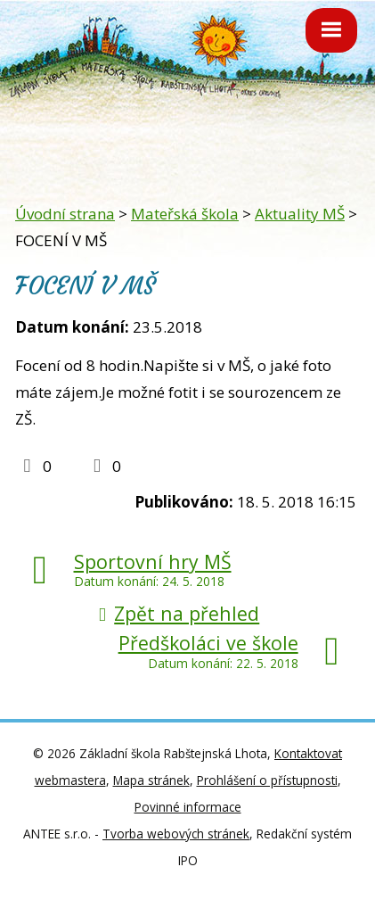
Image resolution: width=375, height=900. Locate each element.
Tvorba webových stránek (175, 833)
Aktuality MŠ (300, 213)
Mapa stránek (151, 780)
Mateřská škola (185, 213)
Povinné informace (188, 806)
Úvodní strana (65, 213)
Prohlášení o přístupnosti (267, 780)
